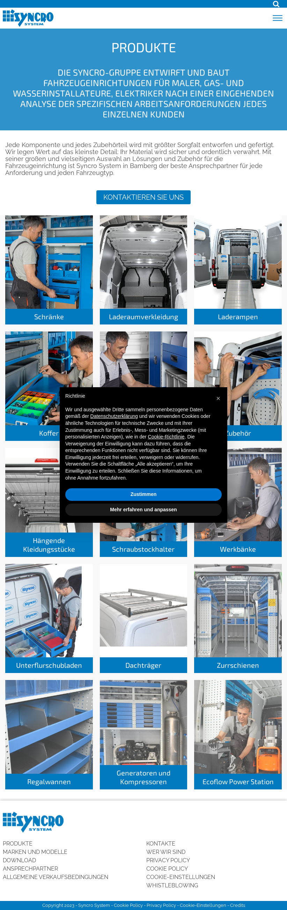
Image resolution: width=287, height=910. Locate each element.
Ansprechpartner (30, 868)
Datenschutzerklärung (114, 416)
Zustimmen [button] (144, 494)
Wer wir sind (165, 852)
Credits (237, 905)
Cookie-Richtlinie (166, 436)
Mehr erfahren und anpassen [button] (143, 509)
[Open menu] (278, 18)
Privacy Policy (168, 860)
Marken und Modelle (35, 852)
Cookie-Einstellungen (180, 877)
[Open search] (276, 4)
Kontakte (160, 843)
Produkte (17, 843)
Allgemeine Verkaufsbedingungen (55, 877)
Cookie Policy (167, 868)
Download (19, 860)
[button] (218, 398)
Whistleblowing (172, 885)
